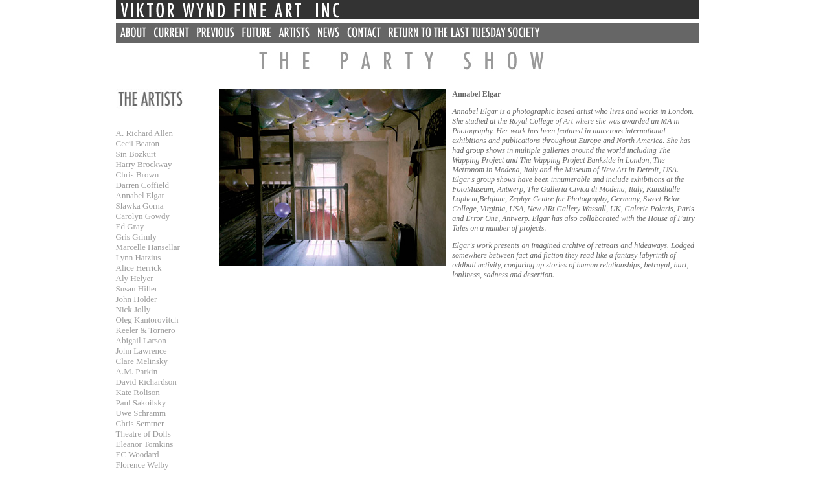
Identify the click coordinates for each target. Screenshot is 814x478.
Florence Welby (142, 465)
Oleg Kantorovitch (147, 319)
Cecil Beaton (138, 143)
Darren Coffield (142, 185)
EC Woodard (137, 454)
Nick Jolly (133, 309)
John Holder (136, 299)
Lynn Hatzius (138, 257)
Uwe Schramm (141, 413)
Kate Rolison (138, 392)
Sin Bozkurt (136, 154)
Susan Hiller (137, 288)
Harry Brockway (144, 164)
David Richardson (146, 382)
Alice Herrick (139, 268)
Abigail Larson (141, 340)
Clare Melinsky (142, 361)
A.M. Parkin (137, 371)
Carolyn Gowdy (143, 216)
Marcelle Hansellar (148, 247)
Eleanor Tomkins (145, 444)
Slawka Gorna (140, 206)
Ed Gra (128, 226)
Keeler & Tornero (145, 330)
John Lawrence (141, 351)
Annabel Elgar (140, 195)
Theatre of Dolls (143, 433)
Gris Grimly (136, 237)
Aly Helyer (134, 278)
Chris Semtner (140, 423)
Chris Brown (137, 174)
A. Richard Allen (144, 133)
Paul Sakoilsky (141, 402)
